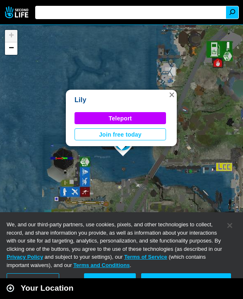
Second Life (17, 12)
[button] (172, 95)
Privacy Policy (25, 257)
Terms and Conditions (101, 265)
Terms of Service (145, 257)
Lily (81, 99)
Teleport (120, 118)
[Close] (230, 225)
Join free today (120, 134)
